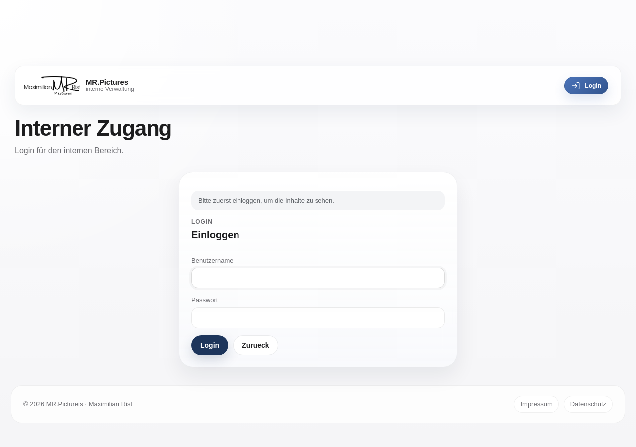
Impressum (536, 404)
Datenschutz (588, 404)
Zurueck (255, 345)
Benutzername (212, 260)
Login (586, 85)
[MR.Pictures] (79, 85)
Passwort (204, 300)
